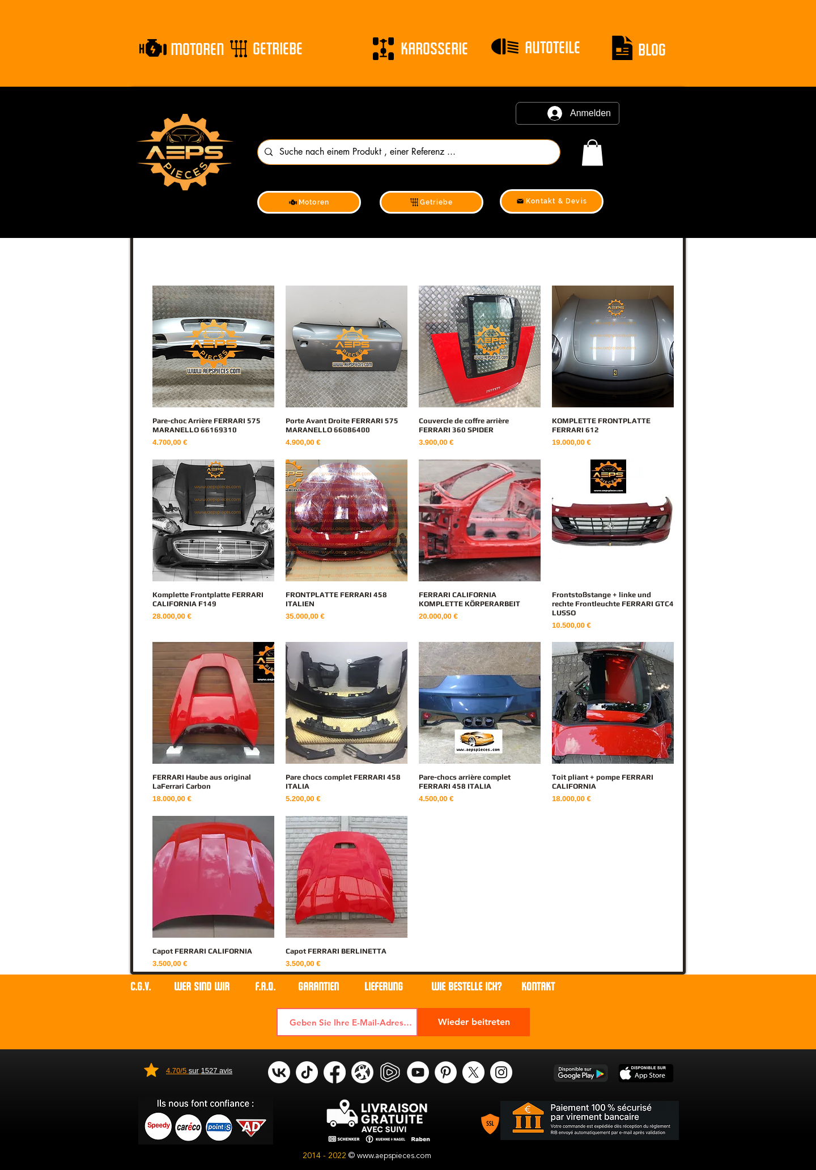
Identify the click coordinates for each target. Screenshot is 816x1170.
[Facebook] (335, 1072)
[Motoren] (309, 202)
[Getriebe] (431, 202)
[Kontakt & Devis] (552, 201)
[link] (592, 152)
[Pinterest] (446, 1072)
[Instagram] (501, 1072)
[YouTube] (418, 1072)
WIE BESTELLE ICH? (466, 987)
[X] (473, 1072)
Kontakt (538, 987)
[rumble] (390, 1072)
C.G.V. (140, 987)
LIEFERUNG (383, 987)
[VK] (279, 1072)
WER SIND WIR (203, 987)
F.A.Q (264, 987)
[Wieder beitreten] (474, 1022)
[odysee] (362, 1072)
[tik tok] (307, 1072)
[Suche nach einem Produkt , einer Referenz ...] (407, 152)
